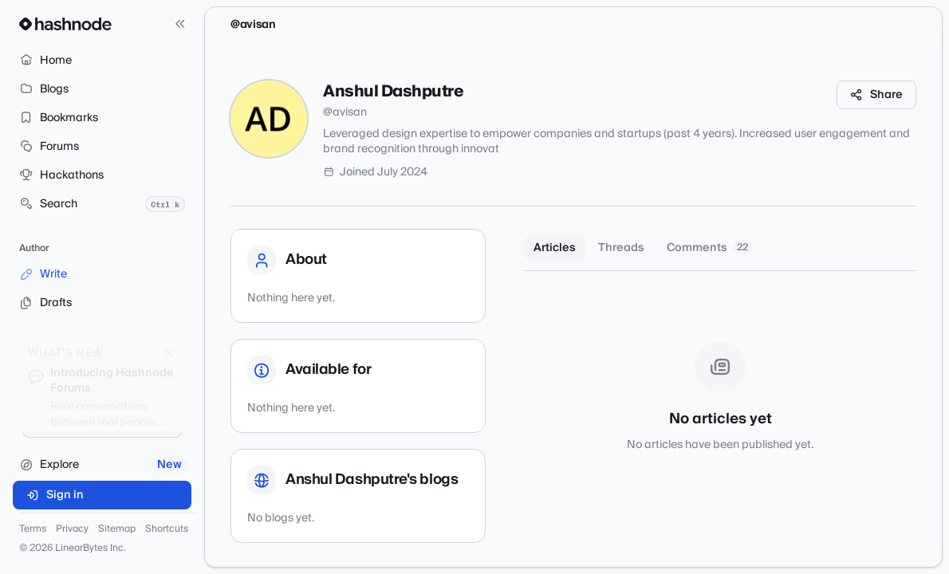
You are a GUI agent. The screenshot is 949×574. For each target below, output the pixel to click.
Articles (555, 248)
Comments (710, 248)
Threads (621, 248)
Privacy (72, 529)
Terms (32, 529)
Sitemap (117, 529)
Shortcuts (166, 529)
